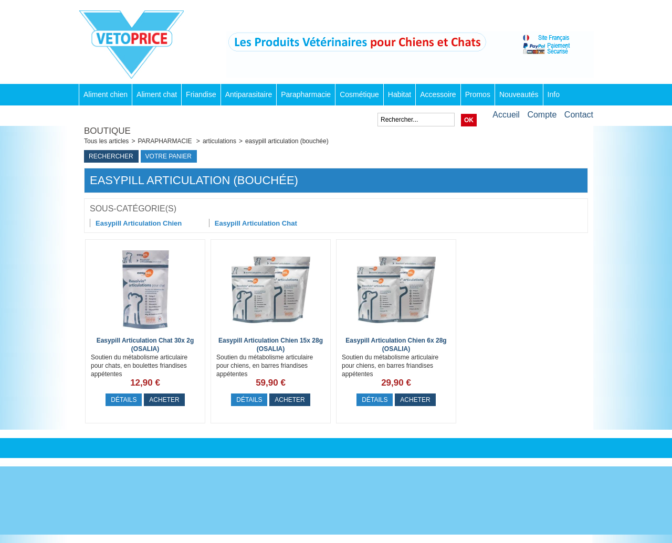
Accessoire (438, 94)
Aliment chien (105, 94)
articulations (219, 141)
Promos (477, 94)
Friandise (201, 94)
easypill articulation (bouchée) (287, 141)
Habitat (399, 94)
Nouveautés (519, 94)
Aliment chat (156, 94)
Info (554, 94)
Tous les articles (106, 141)
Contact (578, 114)
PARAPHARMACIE (165, 141)
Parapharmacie (306, 94)
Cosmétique (359, 94)
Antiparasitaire (248, 94)
